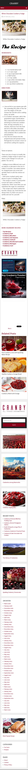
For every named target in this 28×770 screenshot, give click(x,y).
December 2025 (8, 608)
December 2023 (8, 643)
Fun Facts (6, 747)
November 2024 (8, 629)
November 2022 (8, 668)
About (6, 760)
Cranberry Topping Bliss (14, 506)
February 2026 (8, 606)
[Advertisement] (14, 313)
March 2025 (7, 620)
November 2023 (8, 645)
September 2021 (9, 698)
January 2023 (7, 663)
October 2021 (8, 696)
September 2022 (9, 673)
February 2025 (8, 622)
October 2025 (8, 613)
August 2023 (7, 647)
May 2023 (7, 654)
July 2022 (6, 677)
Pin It (9, 328)
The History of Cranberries (10, 558)
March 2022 (7, 687)
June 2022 (7, 680)
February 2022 (8, 689)
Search (14, 425)
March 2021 (7, 710)
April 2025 (7, 617)
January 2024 (7, 640)
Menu (2, 8)
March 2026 (7, 603)
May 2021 (6, 705)
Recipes (6, 749)
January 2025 (7, 624)
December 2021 (8, 693)
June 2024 (7, 638)
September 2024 (9, 633)
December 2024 (8, 627)
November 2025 (8, 610)
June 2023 (7, 652)
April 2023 (7, 657)
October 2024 (8, 631)
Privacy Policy (8, 765)
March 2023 (7, 659)
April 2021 (7, 707)
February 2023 (8, 661)
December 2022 (8, 666)
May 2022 (7, 682)
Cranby (14, 3)
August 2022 (7, 675)
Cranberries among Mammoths (11, 482)
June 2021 (7, 703)
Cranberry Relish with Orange (10, 393)
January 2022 (7, 691)
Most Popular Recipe (9, 736)
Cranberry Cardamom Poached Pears (14, 531)
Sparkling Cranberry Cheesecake (12, 592)
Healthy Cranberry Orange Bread (12, 374)
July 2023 (6, 650)
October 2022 (8, 670)
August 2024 (7, 636)
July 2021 (6, 700)
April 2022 (7, 684)
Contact (6, 762)
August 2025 (7, 615)
